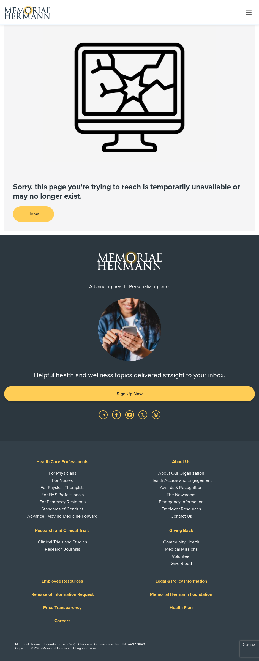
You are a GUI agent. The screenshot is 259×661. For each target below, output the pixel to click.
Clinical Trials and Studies (62, 542)
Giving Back (181, 530)
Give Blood (181, 563)
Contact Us (181, 516)
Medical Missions (181, 549)
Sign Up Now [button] (130, 394)
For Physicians (62, 473)
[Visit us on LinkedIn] (104, 414)
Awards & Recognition (181, 487)
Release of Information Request (62, 594)
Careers (62, 621)
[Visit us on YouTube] (130, 414)
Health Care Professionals (62, 462)
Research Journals (62, 549)
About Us (181, 462)
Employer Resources (181, 509)
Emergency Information (181, 501)
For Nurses (62, 480)
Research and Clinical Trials (62, 530)
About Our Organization (181, 473)
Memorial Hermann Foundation (181, 594)
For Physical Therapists (62, 487)
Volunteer (181, 556)
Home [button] (33, 214)
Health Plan (181, 607)
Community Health (181, 542)
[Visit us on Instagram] (156, 414)
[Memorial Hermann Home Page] (27, 12)
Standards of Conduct (62, 509)
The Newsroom (181, 494)
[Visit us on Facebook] (117, 414)
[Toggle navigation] (248, 12)
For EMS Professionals (62, 494)
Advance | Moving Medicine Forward (62, 516)
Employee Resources (62, 581)
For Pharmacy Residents (62, 501)
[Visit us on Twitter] (143, 414)
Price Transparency (62, 607)
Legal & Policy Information (181, 581)
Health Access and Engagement (181, 480)
